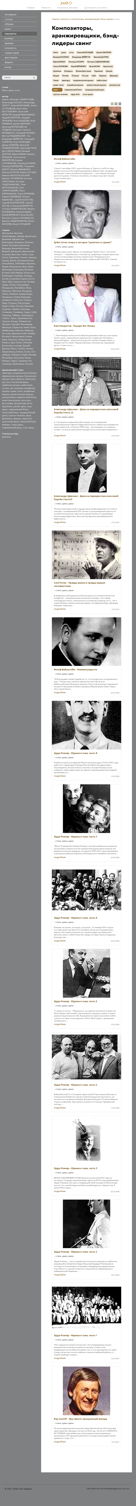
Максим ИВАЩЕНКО (20, 169)
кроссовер (7, 403)
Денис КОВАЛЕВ (10, 145)
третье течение (16, 415)
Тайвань (16, 315)
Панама (27, 300)
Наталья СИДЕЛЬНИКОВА (98, 62)
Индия (5, 266)
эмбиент (6, 424)
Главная (31, 7)
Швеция (19, 330)
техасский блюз (10, 412)
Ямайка (31, 333)
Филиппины (18, 364)
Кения (29, 336)
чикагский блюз (28, 421)
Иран (30, 266)
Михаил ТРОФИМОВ (12, 178)
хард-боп (27, 418)
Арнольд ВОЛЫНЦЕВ (12, 127)
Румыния (28, 306)
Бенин (5, 245)
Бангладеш (7, 242)
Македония (8, 288)
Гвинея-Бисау (8, 351)
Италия (5, 272)
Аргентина (30, 236)
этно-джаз (28, 427)
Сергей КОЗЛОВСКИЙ (13, 202)
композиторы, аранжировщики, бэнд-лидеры (92, 19)
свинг (23, 406)
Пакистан (17, 300)
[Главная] (67, 3)
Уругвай (16, 324)
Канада (28, 275)
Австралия (7, 233)
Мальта (6, 342)
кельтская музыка (11, 400)
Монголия (19, 358)
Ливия (24, 354)
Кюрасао (13, 339)
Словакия (7, 312)
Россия (19, 306)
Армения (6, 239)
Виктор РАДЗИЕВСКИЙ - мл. (16, 136)
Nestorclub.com (122, 1489)
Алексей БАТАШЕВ (20, 105)
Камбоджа (7, 275)
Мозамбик (7, 358)
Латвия (30, 281)
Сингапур (25, 309)
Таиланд (6, 315)
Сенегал (6, 309)
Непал (5, 294)
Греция (32, 257)
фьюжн (17, 418)
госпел (5, 388)
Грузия (5, 260)
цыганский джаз (10, 421)
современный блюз (18, 409)
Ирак (24, 266)
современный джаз (12, 427)
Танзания (6, 364)
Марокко (6, 291)
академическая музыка (24, 373)
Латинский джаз (19, 382)
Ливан (5, 285)
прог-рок (25, 400)
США (33, 312)
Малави (32, 354)
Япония (29, 364)
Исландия (18, 269)
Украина (6, 324)
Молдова (26, 291)
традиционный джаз (94, 90)
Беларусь (19, 242)
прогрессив (20, 403)
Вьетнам (16, 254)
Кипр (4, 339)
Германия (14, 257)
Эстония (6, 333)
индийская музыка (75, 85)
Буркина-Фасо (9, 348)
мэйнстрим (26, 385)
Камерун (18, 275)
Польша (12, 303)
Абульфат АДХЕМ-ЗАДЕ (21, 99)
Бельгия (29, 242)
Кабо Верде (17, 272)
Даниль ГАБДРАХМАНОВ (14, 221)
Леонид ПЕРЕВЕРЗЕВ (12, 166)
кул (3, 382)
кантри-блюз (9, 397)
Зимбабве (20, 263)
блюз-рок (30, 379)
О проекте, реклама (67, 7)
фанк (28, 415)
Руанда (5, 360)
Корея (23, 278)
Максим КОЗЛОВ (10, 172)
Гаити (5, 257)
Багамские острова (12, 345)
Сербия (15, 309)
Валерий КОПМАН (26, 133)
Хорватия (17, 327)
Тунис (13, 318)
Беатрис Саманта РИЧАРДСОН (18, 218)
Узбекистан (25, 321)
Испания (28, 269)
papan (5, 99)
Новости (46, 7)
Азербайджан (9, 236)
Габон (24, 254)
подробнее (60, 181)
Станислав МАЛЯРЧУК (21, 206)
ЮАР (24, 333)
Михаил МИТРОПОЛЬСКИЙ (16, 175)
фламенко (7, 418)
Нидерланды (25, 294)
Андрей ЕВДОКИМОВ (24, 114)
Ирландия (7, 269)
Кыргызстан (20, 281)
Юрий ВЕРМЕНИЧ (11, 215)
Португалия (24, 303)
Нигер (28, 358)
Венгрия (6, 251)
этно (17, 90)
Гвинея (29, 348)
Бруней (26, 345)
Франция (6, 327)
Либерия (15, 354)
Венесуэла (16, 251)
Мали (28, 288)
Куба (10, 281)
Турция (6, 321)
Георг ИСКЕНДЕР (21, 142)
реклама (6, 437)
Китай (5, 278)
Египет (19, 351)
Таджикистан (25, 360)
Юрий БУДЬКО (23, 212)
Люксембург (23, 285)
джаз (11, 90)
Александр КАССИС (12, 102)
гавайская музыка (11, 385)
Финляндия (26, 324)
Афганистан (18, 239)
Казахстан (29, 272)
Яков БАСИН (27, 215)
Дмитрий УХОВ (28, 148)
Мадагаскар (25, 339)
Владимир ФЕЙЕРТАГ (12, 139)
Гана (31, 254)
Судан (27, 312)
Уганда (14, 321)
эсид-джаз (17, 424)
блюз (4, 90)
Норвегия (7, 300)
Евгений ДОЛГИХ (101, 57)
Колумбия (14, 278)
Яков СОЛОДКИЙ (21, 224)
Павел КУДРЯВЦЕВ (11, 196)
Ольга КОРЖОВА (25, 193)
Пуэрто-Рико (8, 306)
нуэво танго (17, 391)
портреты (65, 19)
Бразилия (24, 245)
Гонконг (24, 257)
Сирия (14, 360)
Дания (13, 260)
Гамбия (21, 348)
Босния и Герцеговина (13, 336)
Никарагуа (7, 297)
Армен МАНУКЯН (21, 123)
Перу (4, 303)
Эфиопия (16, 333)
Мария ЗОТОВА (28, 172)
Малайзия (20, 288)
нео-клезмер (16, 388)
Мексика (16, 291)
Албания (27, 342)
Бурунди (6, 248)
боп (8, 382)
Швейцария (8, 330)
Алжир (20, 236)
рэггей (16, 406)
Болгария (14, 245)
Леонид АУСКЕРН (26, 163)
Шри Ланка (16, 342)
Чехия (26, 327)
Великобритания (20, 248)
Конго (27, 351)
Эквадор (28, 330)
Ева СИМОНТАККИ (11, 151)
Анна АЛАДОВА (21, 120)
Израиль (30, 263)
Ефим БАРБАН (19, 154)
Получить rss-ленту (96, 7)
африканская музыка (12, 376)
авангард (7, 373)
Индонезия (15, 266)
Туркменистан (24, 318)
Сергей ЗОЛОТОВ (23, 199)
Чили (32, 327)
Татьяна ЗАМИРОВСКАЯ (14, 209)
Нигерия (13, 294)
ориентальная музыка (22, 394)
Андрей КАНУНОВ (11, 117)
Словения (18, 312)
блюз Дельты (17, 379)
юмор (8, 67)
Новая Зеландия (22, 297)
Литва (12, 285)
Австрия (18, 233)
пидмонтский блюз (26, 397)
